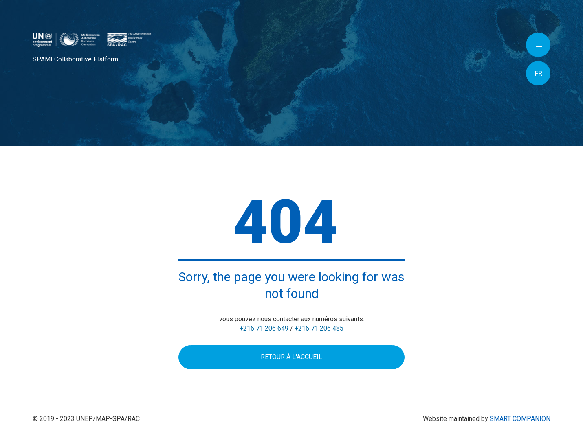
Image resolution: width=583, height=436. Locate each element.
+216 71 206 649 (264, 328)
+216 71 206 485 (319, 328)
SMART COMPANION (520, 419)
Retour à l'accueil (291, 357)
